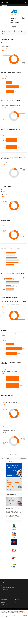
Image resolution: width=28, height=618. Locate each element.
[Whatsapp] (13, 455)
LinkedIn (18, 599)
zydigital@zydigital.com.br (8, 587)
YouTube (18, 602)
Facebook (18, 601)
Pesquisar (14, 572)
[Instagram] (5, 455)
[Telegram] (15, 455)
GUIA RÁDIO (4, 599)
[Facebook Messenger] (11, 455)
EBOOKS (3, 602)
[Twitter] (7, 455)
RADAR (2, 600)
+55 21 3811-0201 (6, 589)
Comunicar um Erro (12, 461)
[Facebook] (2, 455)
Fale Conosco (5, 585)
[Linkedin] (9, 455)
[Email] (17, 455)
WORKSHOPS (4, 604)
